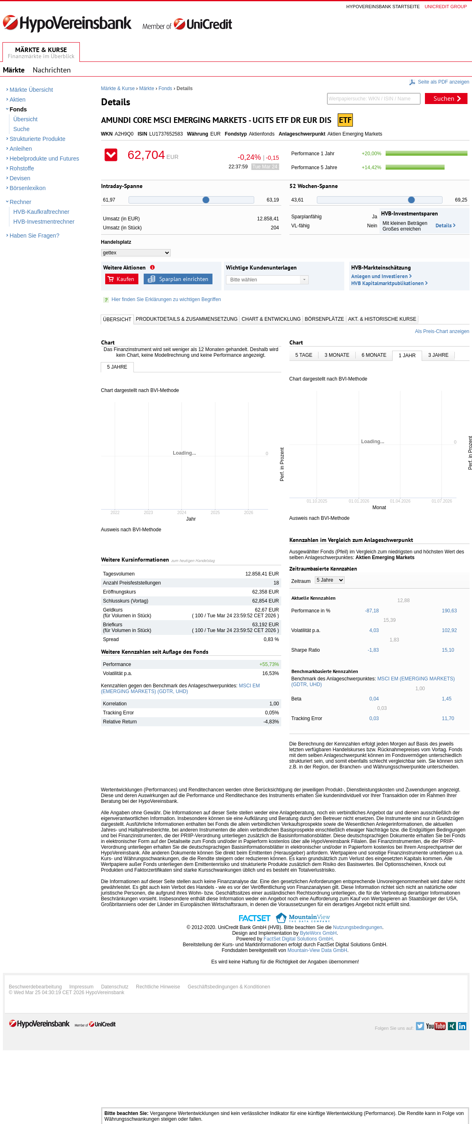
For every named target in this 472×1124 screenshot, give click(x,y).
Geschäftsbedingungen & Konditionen (228, 987)
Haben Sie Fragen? (34, 235)
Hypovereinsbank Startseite (383, 6)
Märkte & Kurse (118, 88)
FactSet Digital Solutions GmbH (298, 939)
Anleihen (21, 148)
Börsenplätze (324, 319)
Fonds (18, 109)
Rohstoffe (22, 168)
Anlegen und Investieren (379, 276)
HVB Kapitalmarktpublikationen (387, 283)
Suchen (444, 98)
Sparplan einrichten (183, 279)
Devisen (20, 178)
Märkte (146, 88)
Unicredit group (446, 6)
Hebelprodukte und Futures (44, 158)
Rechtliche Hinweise (158, 987)
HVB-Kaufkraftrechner (42, 211)
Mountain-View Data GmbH (317, 950)
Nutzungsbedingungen (357, 927)
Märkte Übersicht (31, 89)
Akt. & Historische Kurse (382, 319)
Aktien (18, 99)
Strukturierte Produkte (37, 139)
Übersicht (26, 119)
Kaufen (125, 279)
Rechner (21, 202)
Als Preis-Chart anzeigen (442, 331)
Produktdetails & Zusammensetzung (186, 319)
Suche (22, 129)
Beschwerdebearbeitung (35, 987)
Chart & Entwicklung (271, 319)
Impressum (81, 987)
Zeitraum (301, 581)
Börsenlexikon (28, 188)
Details (444, 225)
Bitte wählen (243, 280)
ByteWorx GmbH (318, 933)
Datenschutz (115, 987)
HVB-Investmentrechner (44, 221)
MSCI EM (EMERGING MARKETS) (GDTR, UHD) (180, 688)
